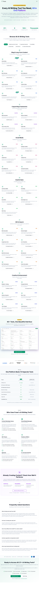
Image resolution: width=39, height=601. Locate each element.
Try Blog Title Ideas (9, 77)
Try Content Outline (29, 88)
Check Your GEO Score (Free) (19, 490)
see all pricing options (24, 578)
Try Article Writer (10, 65)
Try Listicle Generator (10, 88)
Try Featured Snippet (29, 235)
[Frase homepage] (3, 1)
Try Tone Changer (9, 310)
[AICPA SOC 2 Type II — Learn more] (32, 556)
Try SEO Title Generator (10, 268)
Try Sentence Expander (10, 299)
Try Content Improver (29, 310)
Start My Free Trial (15, 576)
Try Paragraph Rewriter (29, 288)
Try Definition (29, 99)
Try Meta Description (10, 235)
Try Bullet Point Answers (10, 257)
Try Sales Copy (10, 215)
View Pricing (25, 576)
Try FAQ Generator (29, 257)
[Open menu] (37, 1)
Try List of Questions (29, 246)
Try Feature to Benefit (29, 119)
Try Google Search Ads (10, 246)
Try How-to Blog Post (29, 77)
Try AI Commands (10, 99)
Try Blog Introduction (29, 66)
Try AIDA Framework (9, 119)
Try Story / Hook (29, 299)
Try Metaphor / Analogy (10, 288)
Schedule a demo (17, 578)
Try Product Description (29, 268)
